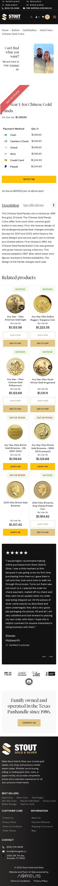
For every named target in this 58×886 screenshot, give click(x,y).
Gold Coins (7, 797)
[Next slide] (50, 656)
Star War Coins (9, 800)
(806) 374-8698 (12, 8)
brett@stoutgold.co (16, 851)
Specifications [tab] (33, 205)
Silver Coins (22, 797)
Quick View (15, 335)
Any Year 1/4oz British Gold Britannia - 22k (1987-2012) (15, 448)
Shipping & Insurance (42, 826)
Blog (34, 830)
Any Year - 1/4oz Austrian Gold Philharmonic (15, 382)
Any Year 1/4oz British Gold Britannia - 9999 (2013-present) (42, 448)
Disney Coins (49, 800)
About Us (36, 817)
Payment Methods (41, 822)
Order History (9, 830)
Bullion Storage (9, 804)
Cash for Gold (27, 804)
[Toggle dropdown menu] (53, 205)
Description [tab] (10, 205)
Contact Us (29, 722)
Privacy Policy (9, 822)
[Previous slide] (44, 656)
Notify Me (29, 179)
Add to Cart (15, 343)
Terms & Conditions (12, 826)
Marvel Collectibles (29, 800)
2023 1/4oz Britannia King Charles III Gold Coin (42, 505)
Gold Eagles (38, 797)
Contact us (7, 817)
